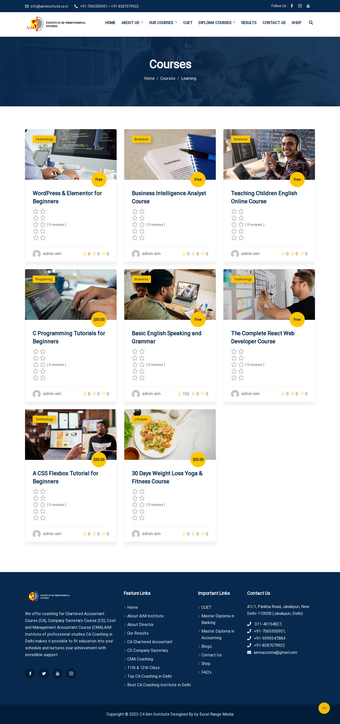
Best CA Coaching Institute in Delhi (159, 684)
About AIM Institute (145, 616)
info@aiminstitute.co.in (49, 6)
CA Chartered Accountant (150, 641)
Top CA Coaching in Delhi (149, 676)
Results (249, 23)
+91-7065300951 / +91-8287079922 (109, 6)
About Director (140, 624)
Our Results (137, 633)
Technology (44, 139)
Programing (43, 279)
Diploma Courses (217, 22)
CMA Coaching (140, 659)
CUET (188, 23)
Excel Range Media (216, 714)
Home (110, 23)
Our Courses (163, 22)
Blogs (206, 646)
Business (141, 139)
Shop (296, 23)
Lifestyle (141, 419)
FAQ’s (206, 672)
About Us (132, 22)
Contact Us (274, 23)
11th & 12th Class (143, 667)
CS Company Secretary (147, 650)
